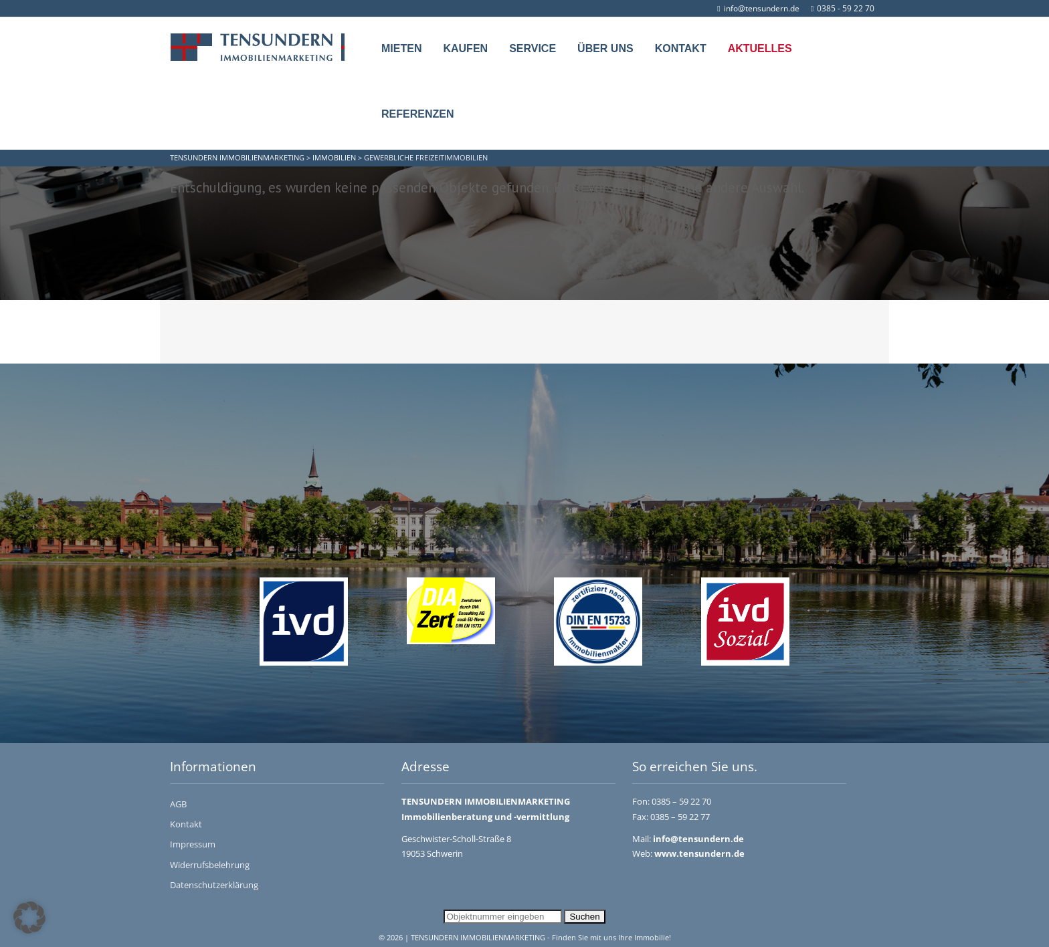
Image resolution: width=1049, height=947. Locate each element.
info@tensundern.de (758, 8)
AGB (178, 804)
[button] (29, 917)
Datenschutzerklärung (214, 885)
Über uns (605, 48)
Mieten (401, 48)
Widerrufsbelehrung (210, 865)
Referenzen (417, 114)
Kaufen (465, 48)
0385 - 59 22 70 (842, 8)
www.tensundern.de (699, 853)
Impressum (192, 844)
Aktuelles (760, 48)
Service (532, 48)
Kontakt (680, 48)
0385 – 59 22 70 (681, 801)
